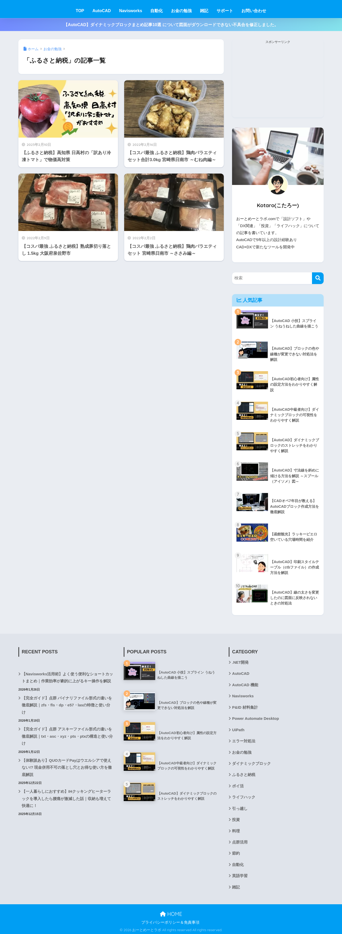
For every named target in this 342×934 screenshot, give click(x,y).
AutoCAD (101, 11)
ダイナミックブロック (251, 762)
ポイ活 (238, 785)
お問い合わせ (253, 11)
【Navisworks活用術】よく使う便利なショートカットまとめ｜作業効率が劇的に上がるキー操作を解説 (67, 677)
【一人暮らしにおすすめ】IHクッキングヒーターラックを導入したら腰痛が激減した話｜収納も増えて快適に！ (66, 797)
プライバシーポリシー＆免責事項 (170, 921)
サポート (225, 11)
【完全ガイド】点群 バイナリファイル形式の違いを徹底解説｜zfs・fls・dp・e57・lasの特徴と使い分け (67, 704)
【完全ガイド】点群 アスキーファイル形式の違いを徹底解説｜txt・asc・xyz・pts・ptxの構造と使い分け (67, 735)
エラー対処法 (243, 740)
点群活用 (240, 841)
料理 (236, 829)
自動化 (156, 11)
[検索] (318, 278)
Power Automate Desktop (255, 718)
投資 (236, 818)
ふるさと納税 (243, 774)
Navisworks (130, 11)
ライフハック (243, 796)
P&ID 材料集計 (245, 707)
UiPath (238, 729)
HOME (171, 912)
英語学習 (240, 874)
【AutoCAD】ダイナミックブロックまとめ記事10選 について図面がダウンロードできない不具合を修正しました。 (171, 25)
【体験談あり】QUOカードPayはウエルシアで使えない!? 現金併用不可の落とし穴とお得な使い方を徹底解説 (67, 766)
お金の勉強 (181, 11)
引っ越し (240, 807)
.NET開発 (240, 662)
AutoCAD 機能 (245, 684)
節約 (236, 852)
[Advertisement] (278, 81)
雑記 (204, 11)
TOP (80, 11)
